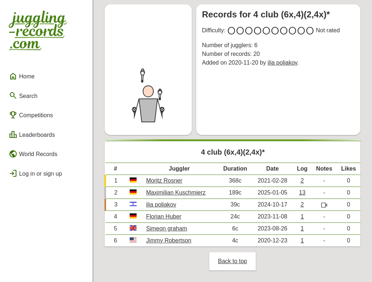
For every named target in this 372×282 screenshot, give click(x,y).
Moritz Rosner (164, 180)
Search (23, 95)
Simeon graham (166, 228)
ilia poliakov (283, 63)
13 (302, 192)
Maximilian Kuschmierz (176, 192)
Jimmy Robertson (168, 240)
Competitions (31, 115)
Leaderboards (32, 135)
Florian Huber (163, 216)
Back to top (232, 261)
